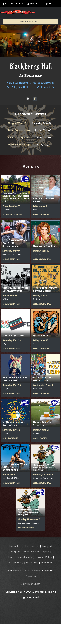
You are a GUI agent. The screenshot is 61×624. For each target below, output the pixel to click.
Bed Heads (34, 3)
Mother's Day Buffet (20, 145)
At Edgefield (30, 75)
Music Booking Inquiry (36, 552)
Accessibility (16, 563)
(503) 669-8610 (18, 87)
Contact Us (45, 87)
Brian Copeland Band (20, 130)
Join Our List (32, 546)
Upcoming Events (30, 113)
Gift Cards (32, 563)
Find (49, 3)
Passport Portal (13, 3)
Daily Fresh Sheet (30, 584)
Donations (47, 563)
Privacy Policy (44, 557)
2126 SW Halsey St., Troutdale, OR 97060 (30, 83)
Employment (15, 557)
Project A (30, 576)
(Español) (28, 557)
